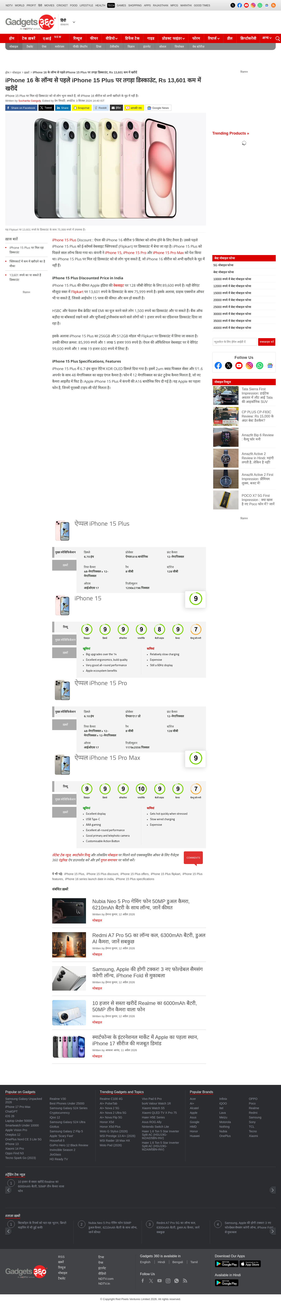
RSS (61, 1256)
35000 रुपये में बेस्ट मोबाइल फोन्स (232, 321)
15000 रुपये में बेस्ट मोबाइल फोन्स (232, 293)
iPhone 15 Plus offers (134, 874)
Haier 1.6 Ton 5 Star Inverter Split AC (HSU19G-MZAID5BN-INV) (160, 1135)
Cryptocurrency (60, 1112)
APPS (147, 5)
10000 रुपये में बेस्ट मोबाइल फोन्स (232, 279)
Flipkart (77, 291)
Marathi (186, 5)
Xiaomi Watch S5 (153, 1108)
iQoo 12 (55, 1117)
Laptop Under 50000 (18, 1120)
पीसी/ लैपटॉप (80, 46)
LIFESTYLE (86, 5)
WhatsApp (176, 1279)
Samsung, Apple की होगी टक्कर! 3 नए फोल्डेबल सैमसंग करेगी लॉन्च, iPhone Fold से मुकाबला (249, 1227)
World (20, 5)
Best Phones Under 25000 (67, 1103)
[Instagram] (249, 365)
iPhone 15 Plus (64, 240)
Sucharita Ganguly (29, 100)
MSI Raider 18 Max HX (115, 1140)
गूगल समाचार (108, 860)
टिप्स (98, 46)
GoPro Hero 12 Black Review (69, 1145)
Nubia (223, 1131)
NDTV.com (105, 1278)
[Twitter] (228, 365)
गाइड (150, 38)
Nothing (224, 1126)
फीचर (94, 38)
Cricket (62, 5)
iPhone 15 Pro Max (168, 252)
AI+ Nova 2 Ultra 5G (113, 1112)
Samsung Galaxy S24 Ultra (67, 1122)
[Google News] (270, 365)
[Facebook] (218, 365)
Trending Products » (230, 133)
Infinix (223, 1098)
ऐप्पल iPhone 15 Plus (102, 524)
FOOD (74, 5)
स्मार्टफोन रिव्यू (81, 855)
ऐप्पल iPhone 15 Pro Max (107, 758)
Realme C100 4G (111, 1098)
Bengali (177, 1262)
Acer (193, 1098)
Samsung (255, 1117)
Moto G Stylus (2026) (114, 1131)
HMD (193, 1126)
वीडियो (110, 38)
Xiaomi (253, 1136)
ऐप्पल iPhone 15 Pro (101, 683)
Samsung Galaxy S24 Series (68, 1108)
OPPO (253, 1098)
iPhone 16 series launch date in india (89, 879)
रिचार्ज (212, 38)
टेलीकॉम (114, 46)
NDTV (9, 5)
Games (121, 5)
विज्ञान (131, 46)
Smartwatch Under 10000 (22, 1125)
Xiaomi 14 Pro (14, 1148)
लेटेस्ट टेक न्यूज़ (61, 855)
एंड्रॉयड (63, 860)
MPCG (174, 5)
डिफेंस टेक (132, 38)
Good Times (202, 5)
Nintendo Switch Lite (155, 1126)
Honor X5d (107, 1122)
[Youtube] (239, 365)
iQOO (223, 1103)
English (145, 1262)
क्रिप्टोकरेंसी (248, 38)
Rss (184, 1279)
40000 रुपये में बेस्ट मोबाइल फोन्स (232, 327)
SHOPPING (135, 5)
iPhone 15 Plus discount (102, 874)
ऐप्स (44, 46)
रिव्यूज (77, 38)
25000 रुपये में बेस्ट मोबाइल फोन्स (232, 307)
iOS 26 (9, 1116)
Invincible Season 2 (62, 1150)
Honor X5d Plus (110, 1126)
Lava (222, 1112)
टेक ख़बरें (28, 38)
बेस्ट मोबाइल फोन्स (223, 272)
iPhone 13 (12, 1144)
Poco (252, 1103)
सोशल (162, 46)
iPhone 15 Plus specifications (135, 879)
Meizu (223, 1117)
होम (11, 38)
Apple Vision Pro (16, 1130)
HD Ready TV (59, 1159)
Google (194, 1122)
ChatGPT (11, 1111)
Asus (193, 1117)
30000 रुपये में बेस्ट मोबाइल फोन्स (232, 314)
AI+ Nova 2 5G (109, 1108)
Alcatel (194, 1108)
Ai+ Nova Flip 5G (111, 1117)
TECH (111, 5)
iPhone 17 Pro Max (17, 1107)
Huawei (195, 1136)
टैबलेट (30, 46)
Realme (254, 1108)
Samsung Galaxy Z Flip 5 (66, 1131)
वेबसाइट (118, 285)
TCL (251, 1126)
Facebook (142, 1279)
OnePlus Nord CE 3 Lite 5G (23, 1139)
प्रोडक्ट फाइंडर (172, 38)
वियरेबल (179, 46)
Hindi (161, 1262)
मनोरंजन (59, 46)
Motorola (225, 1122)
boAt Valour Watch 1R (156, 1103)
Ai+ (192, 1103)
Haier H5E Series (153, 1117)
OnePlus (225, 1136)
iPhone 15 (113, 252)
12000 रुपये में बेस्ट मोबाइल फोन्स (232, 286)
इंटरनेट (147, 46)
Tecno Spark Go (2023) (20, 1158)
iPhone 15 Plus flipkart (165, 874)
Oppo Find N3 (14, 1153)
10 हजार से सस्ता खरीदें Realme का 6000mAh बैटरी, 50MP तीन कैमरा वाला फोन (41, 1186)
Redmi (253, 1112)
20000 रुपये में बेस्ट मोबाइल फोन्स (232, 300)
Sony (252, 1122)
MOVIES (49, 5)
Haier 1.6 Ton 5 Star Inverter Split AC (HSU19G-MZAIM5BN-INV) (160, 1146)
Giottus (54, 1126)
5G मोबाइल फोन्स (223, 265)
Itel (221, 1108)
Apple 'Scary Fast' (61, 1136)
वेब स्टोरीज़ (198, 46)
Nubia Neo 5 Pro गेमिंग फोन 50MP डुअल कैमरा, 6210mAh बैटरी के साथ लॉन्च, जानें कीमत (113, 1227)
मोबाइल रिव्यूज (222, 382)
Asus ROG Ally (152, 1122)
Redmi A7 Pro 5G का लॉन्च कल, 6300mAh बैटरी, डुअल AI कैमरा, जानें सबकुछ (178, 1227)
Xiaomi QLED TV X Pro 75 (159, 1112)
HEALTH (100, 5)
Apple (193, 1112)
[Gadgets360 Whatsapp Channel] (259, 365)
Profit (31, 5)
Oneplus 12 (12, 1134)
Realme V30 (58, 1098)
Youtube (159, 1279)
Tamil (194, 1262)
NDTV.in (104, 1283)
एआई (53, 38)
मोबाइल (14, 46)
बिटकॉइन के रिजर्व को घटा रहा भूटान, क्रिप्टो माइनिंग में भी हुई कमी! (42, 1225)
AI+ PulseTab (108, 1103)
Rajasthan (160, 5)
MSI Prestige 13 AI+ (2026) (117, 1136)
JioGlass (55, 1154)
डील (230, 38)
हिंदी (40, 5)
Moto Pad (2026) (111, 1145)
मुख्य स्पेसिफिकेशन (65, 552)
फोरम (196, 38)
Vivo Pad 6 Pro (152, 1098)
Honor (194, 1131)
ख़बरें (26, 72)
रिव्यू (65, 627)
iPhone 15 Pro (134, 252)
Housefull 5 (57, 1140)
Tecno (253, 1131)
